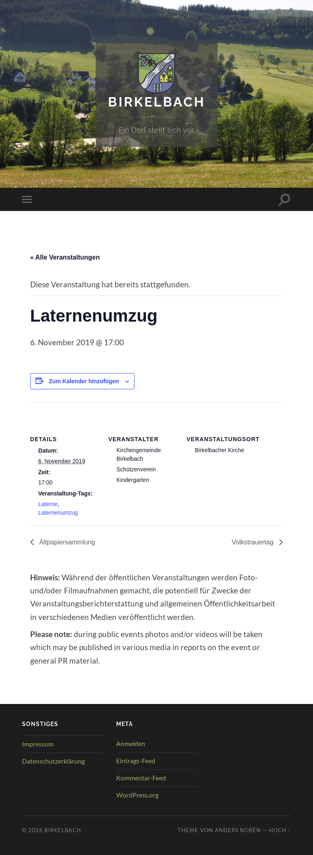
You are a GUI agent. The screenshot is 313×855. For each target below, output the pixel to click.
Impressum (37, 744)
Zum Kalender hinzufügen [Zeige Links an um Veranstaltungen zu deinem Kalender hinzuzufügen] (84, 381)
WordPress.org (137, 795)
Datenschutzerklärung (53, 761)
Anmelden (130, 743)
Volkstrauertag (254, 542)
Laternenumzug (58, 512)
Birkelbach (156, 101)
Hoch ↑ (280, 830)
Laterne (47, 504)
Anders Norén (238, 830)
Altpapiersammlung (66, 542)
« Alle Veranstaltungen (65, 257)
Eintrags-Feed (135, 760)
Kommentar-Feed (141, 778)
